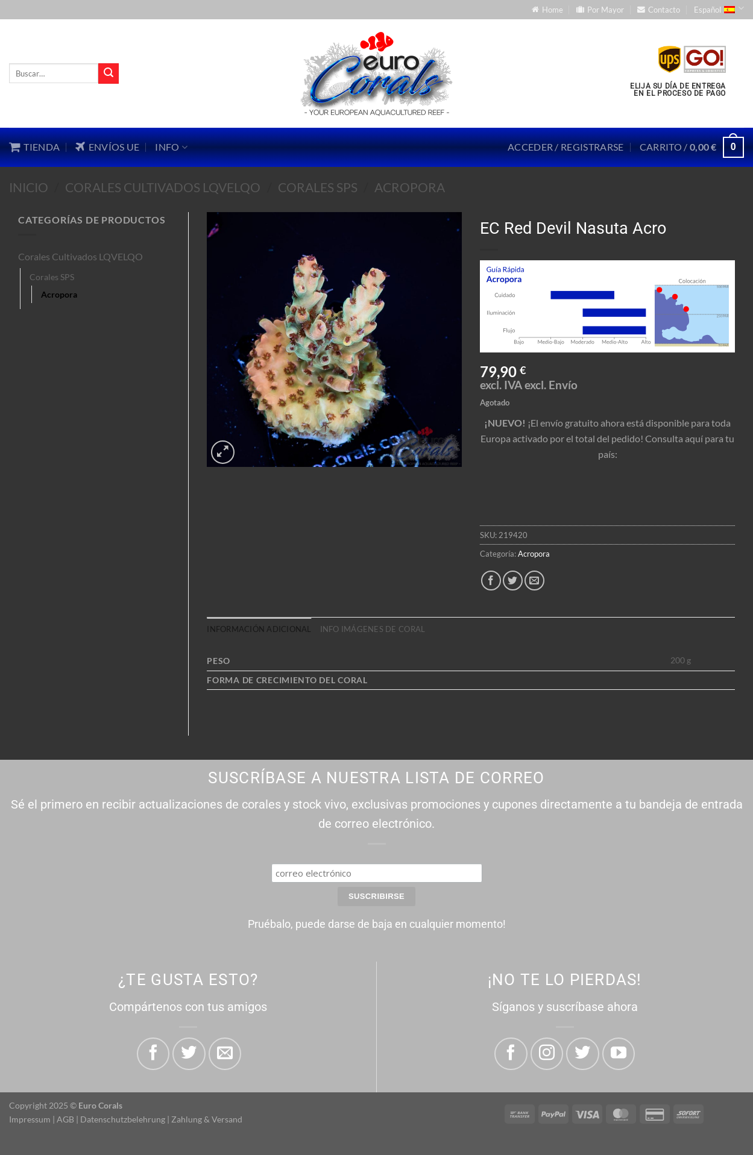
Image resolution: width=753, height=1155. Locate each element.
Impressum (30, 1119)
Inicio (28, 187)
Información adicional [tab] (259, 629)
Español (719, 8)
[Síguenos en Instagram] (547, 1054)
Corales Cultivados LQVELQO (162, 187)
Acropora (409, 187)
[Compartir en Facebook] (491, 580)
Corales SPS (318, 187)
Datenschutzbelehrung (122, 1119)
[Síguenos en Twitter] (582, 1054)
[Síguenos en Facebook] (510, 1054)
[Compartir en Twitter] (513, 580)
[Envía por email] (534, 580)
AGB (65, 1119)
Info (171, 147)
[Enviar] (108, 73)
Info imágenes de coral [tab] (373, 629)
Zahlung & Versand (206, 1119)
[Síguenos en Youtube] (618, 1054)
